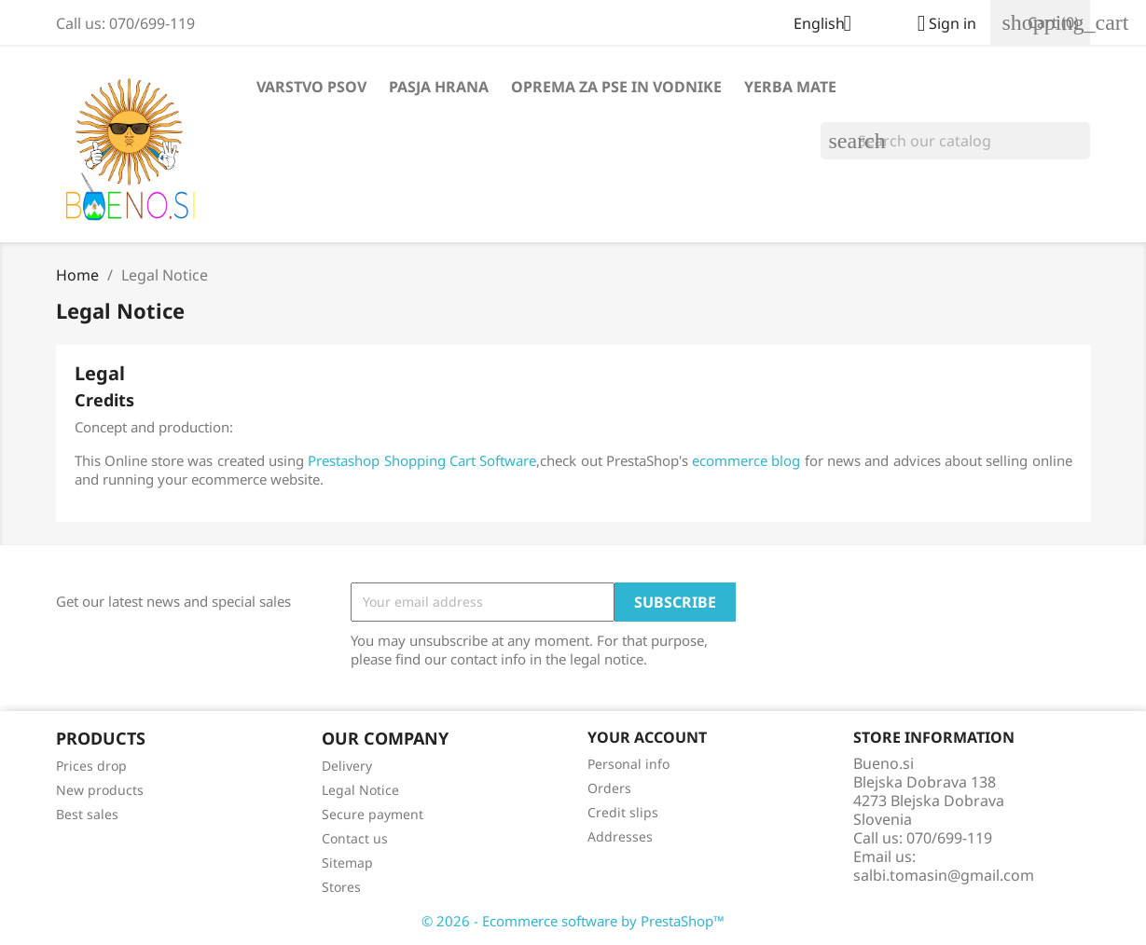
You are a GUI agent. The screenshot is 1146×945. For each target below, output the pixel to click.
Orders (609, 788)
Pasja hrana (439, 86)
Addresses (620, 836)
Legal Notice (360, 790)
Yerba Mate (790, 86)
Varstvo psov (311, 86)
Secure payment (372, 814)
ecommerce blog (746, 460)
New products (100, 790)
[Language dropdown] (829, 25)
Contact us (355, 838)
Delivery (347, 765)
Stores (341, 887)
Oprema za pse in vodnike (616, 86)
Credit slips (622, 812)
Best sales (87, 814)
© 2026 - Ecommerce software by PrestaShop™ (573, 920)
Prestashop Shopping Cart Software (422, 460)
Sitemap (347, 862)
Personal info (628, 764)
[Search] (955, 140)
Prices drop (91, 765)
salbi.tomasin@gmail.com (943, 875)
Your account (647, 737)
